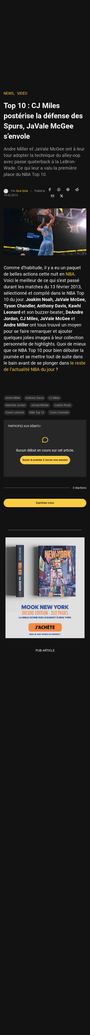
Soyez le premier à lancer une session (45, 460)
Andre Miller (12, 398)
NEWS (9, 93)
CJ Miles (54, 398)
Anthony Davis (35, 398)
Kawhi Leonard (14, 412)
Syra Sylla (22, 191)
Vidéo (22, 93)
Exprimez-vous (45, 502)
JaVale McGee (40, 405)
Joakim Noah (62, 405)
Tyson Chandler (59, 412)
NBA (70, 274)
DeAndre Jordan (15, 405)
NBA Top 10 (36, 412)
